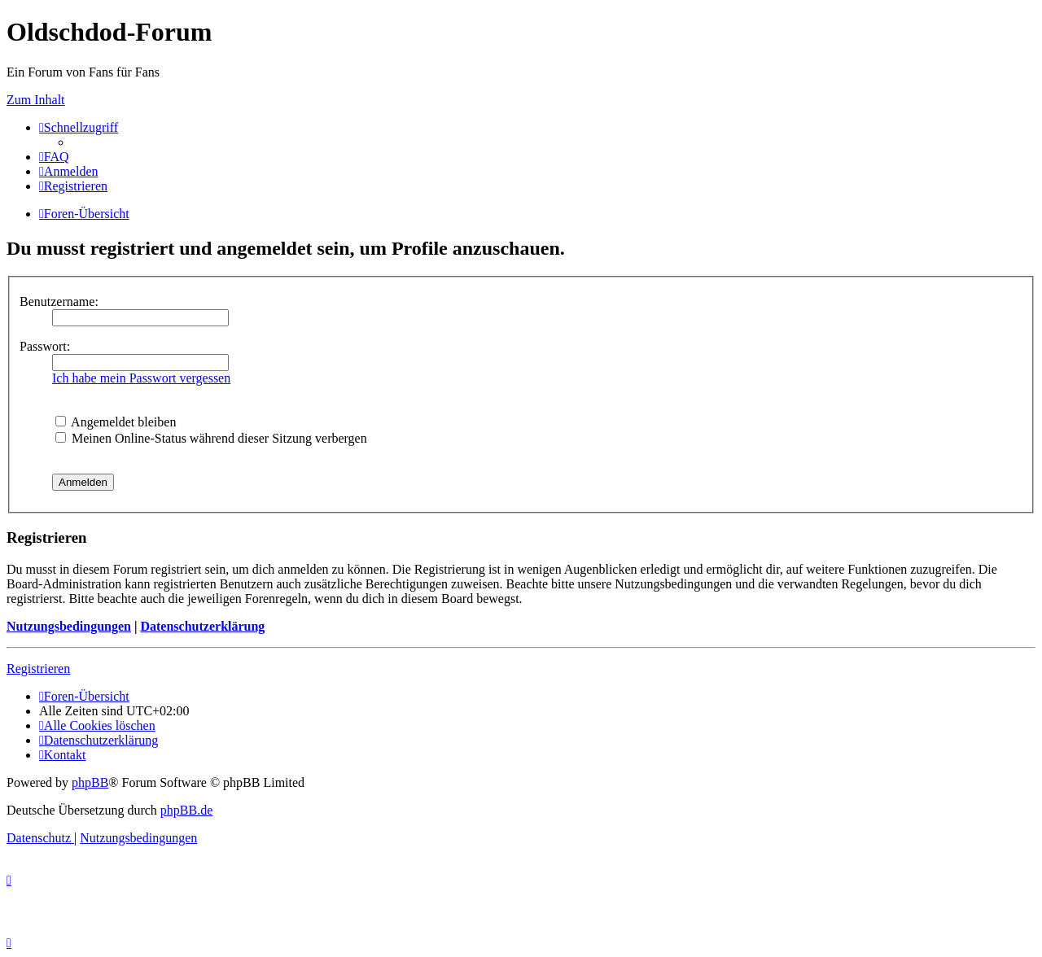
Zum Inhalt (36, 100)
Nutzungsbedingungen (69, 626)
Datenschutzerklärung (202, 626)
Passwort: (45, 346)
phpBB (90, 782)
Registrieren (38, 668)
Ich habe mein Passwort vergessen (141, 378)
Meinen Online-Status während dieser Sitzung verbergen (211, 438)
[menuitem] (54, 157)
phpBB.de (186, 810)
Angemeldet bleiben (115, 422)
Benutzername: (59, 301)
